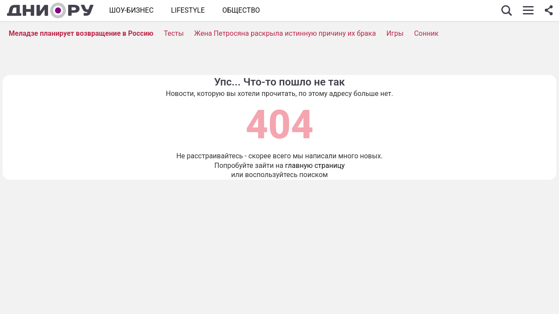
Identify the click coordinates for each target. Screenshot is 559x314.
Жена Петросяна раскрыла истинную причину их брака (285, 33)
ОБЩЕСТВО (241, 10)
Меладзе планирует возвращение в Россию (81, 33)
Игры (395, 33)
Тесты (174, 33)
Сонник (426, 33)
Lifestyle (188, 10)
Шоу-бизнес (131, 10)
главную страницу (315, 165)
